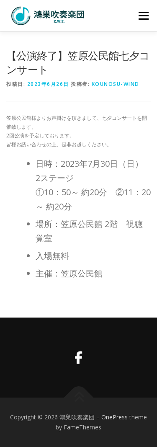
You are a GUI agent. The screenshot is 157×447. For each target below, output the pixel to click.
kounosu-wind (115, 84)
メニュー (143, 15)
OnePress (114, 417)
